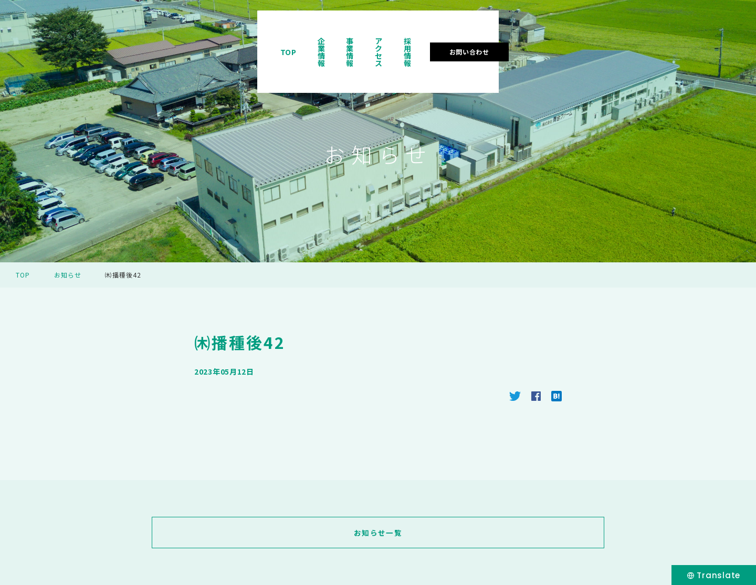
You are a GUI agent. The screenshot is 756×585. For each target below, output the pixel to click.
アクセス (557, 39)
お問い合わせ (682, 38)
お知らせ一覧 (378, 532)
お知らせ (68, 274)
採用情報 (608, 39)
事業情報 (505, 39)
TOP (409, 39)
